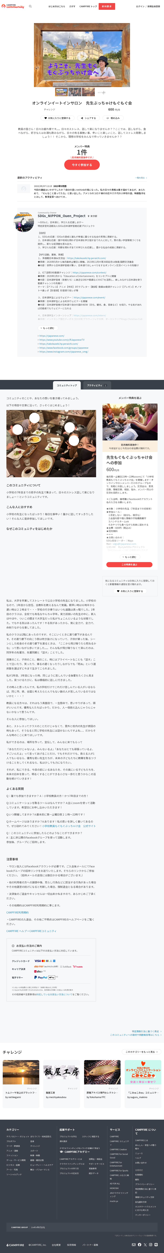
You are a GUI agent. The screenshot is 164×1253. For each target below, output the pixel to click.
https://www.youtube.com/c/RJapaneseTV (61, 339)
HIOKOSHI (114, 1188)
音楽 (32, 1141)
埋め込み (115, 118)
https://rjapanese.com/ (51, 335)
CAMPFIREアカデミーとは (71, 1159)
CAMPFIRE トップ (88, 6)
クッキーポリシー (143, 1214)
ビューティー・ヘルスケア (41, 1165)
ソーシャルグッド (14, 1174)
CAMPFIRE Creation (118, 1149)
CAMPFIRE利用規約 (17, 912)
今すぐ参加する (82, 165)
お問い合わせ (141, 1162)
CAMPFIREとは (141, 1140)
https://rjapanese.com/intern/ (90, 315)
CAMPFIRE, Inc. (38, 1244)
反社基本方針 (141, 1201)
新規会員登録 (154, 6)
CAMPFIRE (114, 1136)
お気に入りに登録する (57, 118)
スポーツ (34, 1150)
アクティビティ (97, 385)
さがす (72, 6)
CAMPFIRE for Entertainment (116, 1164)
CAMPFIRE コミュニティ (119, 1143)
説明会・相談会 (95, 1159)
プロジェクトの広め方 (69, 1173)
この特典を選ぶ (129, 564)
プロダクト (11, 1141)
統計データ (93, 1173)
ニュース (139, 1153)
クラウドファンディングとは (72, 1163)
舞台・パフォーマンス (39, 1169)
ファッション (12, 1155)
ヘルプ (138, 1157)
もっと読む (48, 328)
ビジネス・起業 (13, 1165)
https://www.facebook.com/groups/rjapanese (63, 347)
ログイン (140, 6)
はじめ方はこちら (57, 6)
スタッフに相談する (90, 1136)
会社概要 (56, 1244)
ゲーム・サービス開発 (16, 1160)
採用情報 (71, 1244)
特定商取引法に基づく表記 (145, 1031)
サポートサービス (96, 1163)
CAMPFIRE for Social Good (119, 1156)
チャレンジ (35, 1145)
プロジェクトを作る (68, 1136)
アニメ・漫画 (12, 1150)
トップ (67, 385)
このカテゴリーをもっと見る (140, 1051)
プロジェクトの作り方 (69, 1168)
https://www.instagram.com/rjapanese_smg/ (63, 351)
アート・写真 (12, 1169)
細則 (137, 1179)
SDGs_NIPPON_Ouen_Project (61, 215)
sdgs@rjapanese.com (124, 543)
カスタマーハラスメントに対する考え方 (145, 1208)
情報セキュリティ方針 (144, 1197)
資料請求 (107, 6)
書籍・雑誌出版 (37, 1160)
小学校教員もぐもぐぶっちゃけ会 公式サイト (69, 826)
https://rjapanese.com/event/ (89, 297)
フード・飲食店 (13, 1145)
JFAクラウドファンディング (119, 1195)
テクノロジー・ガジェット (17, 1136)
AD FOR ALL (115, 1183)
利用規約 (139, 1174)
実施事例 (93, 1168)
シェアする (90, 118)
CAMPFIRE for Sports (119, 1170)
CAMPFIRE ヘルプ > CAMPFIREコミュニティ (31, 931)
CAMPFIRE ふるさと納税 (119, 1177)
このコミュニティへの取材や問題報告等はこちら (134, 1034)
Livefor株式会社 (38, 1227)
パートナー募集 (90, 1244)
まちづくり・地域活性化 (40, 1136)
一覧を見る (140, 177)
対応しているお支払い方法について (54, 994)
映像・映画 (35, 1155)
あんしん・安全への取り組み (145, 1147)
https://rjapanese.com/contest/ (89, 272)
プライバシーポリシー (144, 1184)
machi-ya (114, 1201)
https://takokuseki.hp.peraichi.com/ (86, 258)
